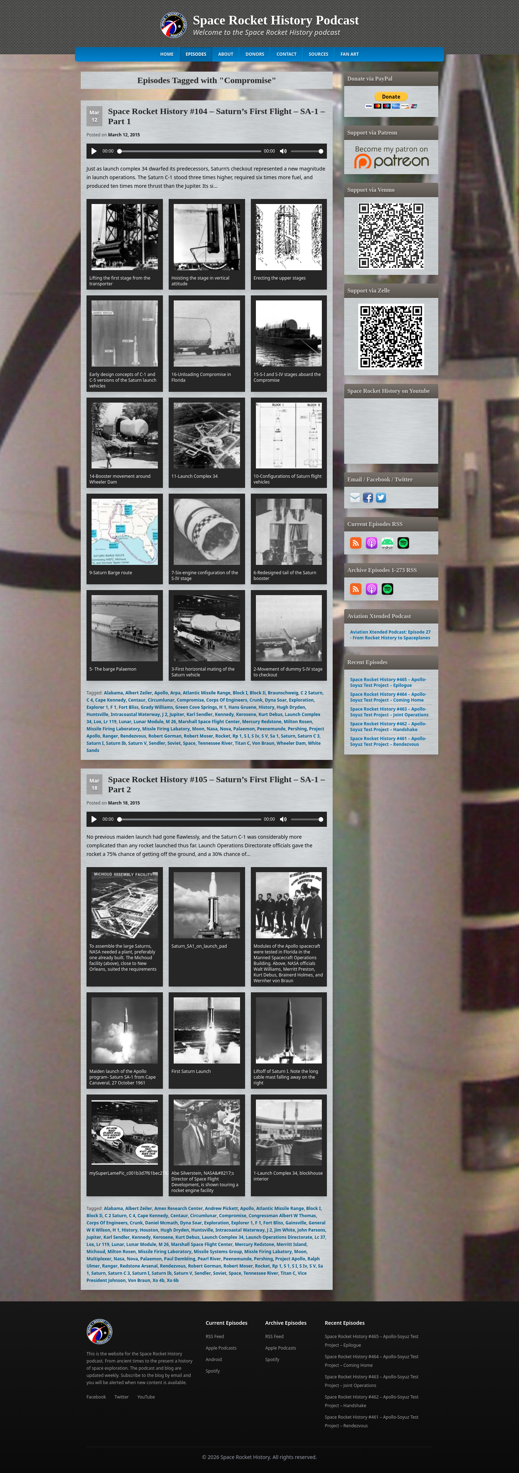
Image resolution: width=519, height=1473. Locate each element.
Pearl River (209, 1259)
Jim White (284, 1230)
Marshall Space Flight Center (209, 722)
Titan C (242, 743)
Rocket (223, 736)
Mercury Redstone (261, 722)
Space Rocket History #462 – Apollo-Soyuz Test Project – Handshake (388, 727)
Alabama (113, 693)
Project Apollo (290, 1259)
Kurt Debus (270, 714)
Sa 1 (274, 736)
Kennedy (224, 714)
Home (167, 54)
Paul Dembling (179, 1259)
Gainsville (295, 1223)
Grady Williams (157, 707)
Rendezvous (133, 736)
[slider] (189, 151)
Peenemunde (271, 729)
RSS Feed (215, 1336)
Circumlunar (161, 700)
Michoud (95, 1251)
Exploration (301, 700)
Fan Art (350, 54)
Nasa (212, 729)
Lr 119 (109, 722)
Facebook (96, 1397)
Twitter (122, 1397)
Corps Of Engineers (226, 700)
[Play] (94, 151)
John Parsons (311, 1230)
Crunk (255, 700)
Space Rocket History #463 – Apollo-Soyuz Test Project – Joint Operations (389, 712)
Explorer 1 (97, 707)
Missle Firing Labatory (166, 729)
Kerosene (246, 714)
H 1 (222, 707)
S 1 (287, 1266)
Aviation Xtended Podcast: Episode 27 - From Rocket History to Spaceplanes (390, 635)
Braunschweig (283, 693)
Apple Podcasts (221, 1348)
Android (214, 1359)
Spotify (213, 1371)
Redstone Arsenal (139, 1266)
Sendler (157, 743)
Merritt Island (291, 1244)
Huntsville (97, 714)
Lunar (125, 722)
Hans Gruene (242, 707)
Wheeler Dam (291, 743)
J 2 (164, 714)
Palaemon (244, 729)
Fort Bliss (128, 707)
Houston (149, 1230)
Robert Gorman (165, 736)
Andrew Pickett (221, 1208)
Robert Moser (198, 736)
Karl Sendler (199, 714)
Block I (240, 693)
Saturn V (137, 743)
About (225, 54)
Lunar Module (149, 722)
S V (264, 736)
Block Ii (258, 693)
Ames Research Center (178, 1208)
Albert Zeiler (138, 693)
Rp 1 (236, 736)
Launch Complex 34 (222, 1237)
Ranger (110, 736)
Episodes (196, 54)
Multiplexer (98, 1259)
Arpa (175, 693)
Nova (225, 729)
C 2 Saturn (312, 693)
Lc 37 (320, 1237)
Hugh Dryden (291, 707)
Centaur (136, 700)
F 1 (113, 707)
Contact (286, 54)
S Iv (255, 736)
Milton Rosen (298, 722)
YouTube (146, 1397)
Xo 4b (158, 1280)
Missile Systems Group (218, 1251)
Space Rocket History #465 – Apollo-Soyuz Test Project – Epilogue (388, 682)
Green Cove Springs (196, 707)
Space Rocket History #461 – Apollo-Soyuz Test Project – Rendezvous (388, 741)
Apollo (161, 693)
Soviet (174, 743)
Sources (318, 54)
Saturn (288, 736)
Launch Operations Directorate (279, 1237)
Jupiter (176, 714)
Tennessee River (215, 743)
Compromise (190, 700)
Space (189, 743)
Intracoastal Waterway (135, 714)
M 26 (171, 722)
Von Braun (263, 743)
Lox (97, 722)
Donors (254, 54)
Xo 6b (173, 1280)
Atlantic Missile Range (206, 693)
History (267, 707)
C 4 (89, 700)
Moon (198, 729)
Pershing (297, 729)
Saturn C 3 (309, 736)
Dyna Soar (276, 700)
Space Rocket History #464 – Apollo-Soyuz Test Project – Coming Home (388, 697)
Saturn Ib (116, 743)
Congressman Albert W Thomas (282, 1216)
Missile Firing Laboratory (113, 729)
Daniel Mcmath (161, 1223)
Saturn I (95, 743)
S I (246, 736)
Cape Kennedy (110, 700)
